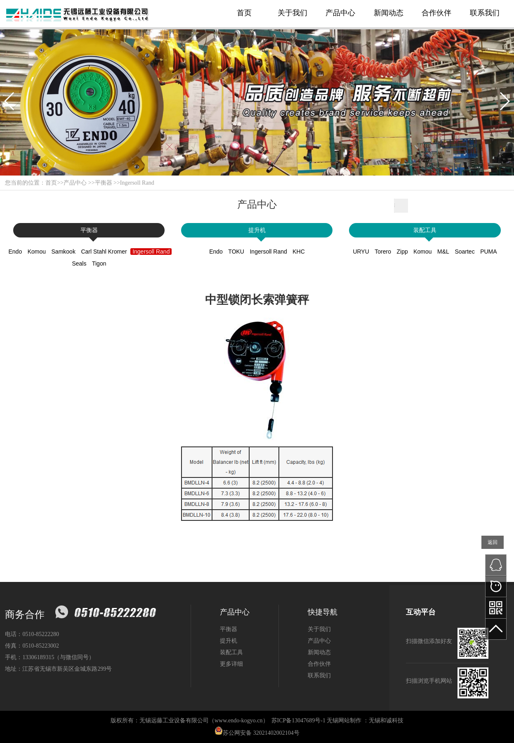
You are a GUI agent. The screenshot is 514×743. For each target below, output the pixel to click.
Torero (383, 251)
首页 (244, 13)
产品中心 (340, 13)
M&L (443, 251)
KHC (298, 251)
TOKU (236, 251)
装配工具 (424, 230)
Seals (79, 263)
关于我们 (292, 13)
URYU (361, 251)
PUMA (488, 251)
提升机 (257, 230)
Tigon (99, 263)
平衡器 (103, 183)
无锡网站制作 (344, 720)
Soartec (464, 251)
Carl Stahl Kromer (104, 251)
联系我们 (485, 13)
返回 (492, 542)
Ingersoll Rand (137, 183)
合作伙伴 (436, 13)
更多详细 (231, 664)
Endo (15, 251)
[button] (9, 101)
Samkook (63, 251)
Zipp (402, 251)
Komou (37, 251)
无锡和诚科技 (386, 720)
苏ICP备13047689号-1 (298, 720)
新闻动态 (388, 13)
